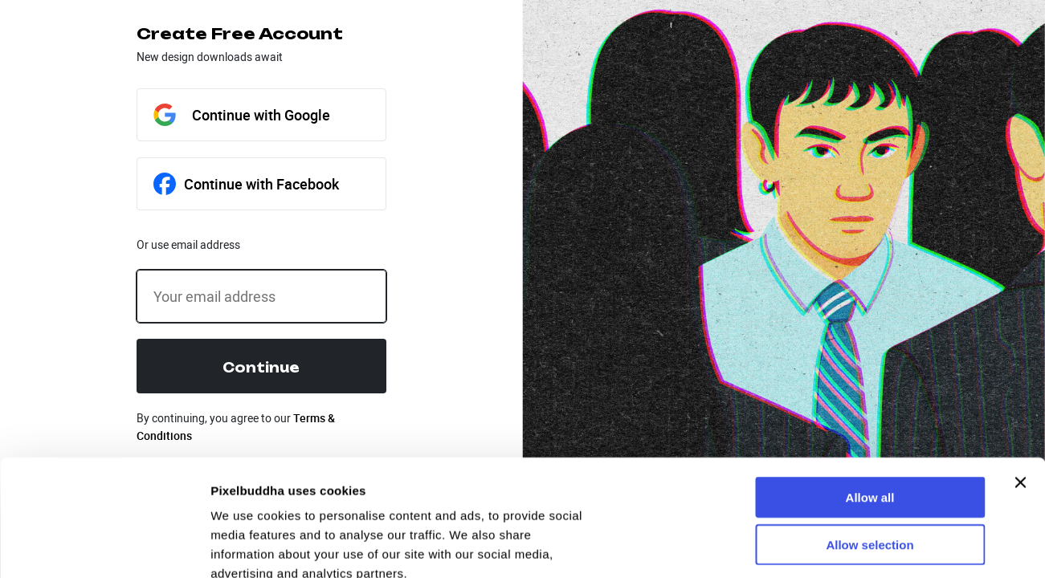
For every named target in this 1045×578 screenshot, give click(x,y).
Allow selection (869, 428)
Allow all (870, 381)
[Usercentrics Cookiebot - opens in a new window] (104, 547)
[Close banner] (1020, 366)
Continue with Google (241, 115)
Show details (247, 546)
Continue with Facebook (246, 184)
